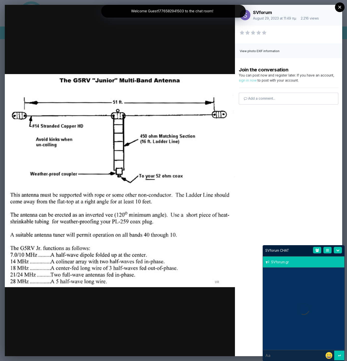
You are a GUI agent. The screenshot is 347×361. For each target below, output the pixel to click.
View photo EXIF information (260, 51)
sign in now (248, 80)
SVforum (262, 12)
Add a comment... (259, 98)
